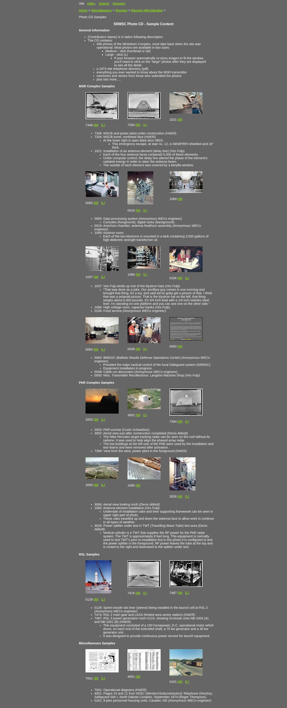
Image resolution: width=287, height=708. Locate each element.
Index (91, 3)
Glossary (118, 3)
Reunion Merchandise (147, 10)
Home (83, 10)
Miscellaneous (101, 10)
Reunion (121, 10)
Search (104, 3)
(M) (96, 125)
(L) (103, 125)
